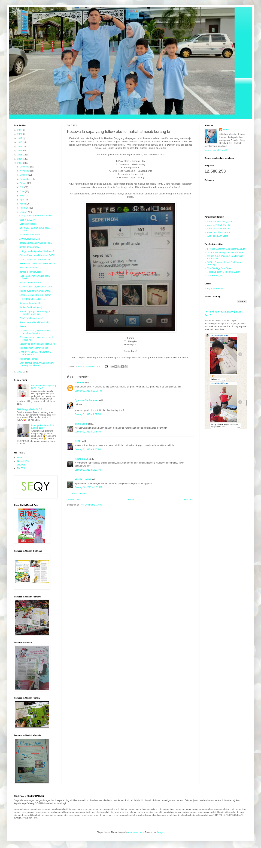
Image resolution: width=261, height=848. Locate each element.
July (22, 187)
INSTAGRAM (23, 461)
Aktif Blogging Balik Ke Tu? (29, 409)
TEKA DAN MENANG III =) (32, 299)
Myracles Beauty (215, 288)
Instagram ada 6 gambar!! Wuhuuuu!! (36, 251)
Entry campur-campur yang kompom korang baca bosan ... (36, 364)
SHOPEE (21, 465)
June (22, 191)
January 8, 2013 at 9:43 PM (88, 449)
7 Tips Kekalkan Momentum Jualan (223, 272)
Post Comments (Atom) (91, 505)
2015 (20, 155)
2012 (20, 372)
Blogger (160, 832)
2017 (20, 146)
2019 (20, 138)
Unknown (79, 382)
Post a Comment (79, 493)
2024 (20, 134)
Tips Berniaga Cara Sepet (219, 268)
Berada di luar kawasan (30, 272)
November (25, 171)
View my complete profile (216, 150)
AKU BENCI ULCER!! (29, 239)
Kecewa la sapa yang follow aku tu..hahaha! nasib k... (34, 331)
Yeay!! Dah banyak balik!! (31, 318)
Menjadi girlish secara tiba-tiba (33, 348)
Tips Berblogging (215, 275)
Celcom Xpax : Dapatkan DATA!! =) (35, 286)
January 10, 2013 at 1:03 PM (88, 487)
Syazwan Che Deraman (86, 400)
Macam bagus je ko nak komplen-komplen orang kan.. (35, 312)
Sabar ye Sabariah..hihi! (30, 303)
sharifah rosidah (83, 479)
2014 (20, 159)
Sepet (226, 129)
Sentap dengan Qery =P (30, 247)
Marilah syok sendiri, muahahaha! (35, 291)
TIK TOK (21, 468)
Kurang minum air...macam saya (34, 259)
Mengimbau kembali (28, 359)
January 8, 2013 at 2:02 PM (88, 414)
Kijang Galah (81, 459)
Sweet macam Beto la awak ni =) (34, 322)
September (25, 179)
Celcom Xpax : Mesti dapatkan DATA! (37, 255)
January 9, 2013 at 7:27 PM (88, 470)
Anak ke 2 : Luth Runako (218, 225)
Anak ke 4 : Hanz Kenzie (218, 232)
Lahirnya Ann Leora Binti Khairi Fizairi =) (42, 426)
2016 (20, 150)
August (23, 183)
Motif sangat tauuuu (28, 267)
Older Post (188, 499)
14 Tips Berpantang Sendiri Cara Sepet (225, 252)
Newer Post (73, 499)
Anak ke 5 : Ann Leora (217, 236)
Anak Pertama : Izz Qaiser (219, 221)
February (24, 208)
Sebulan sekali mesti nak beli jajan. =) (37, 344)
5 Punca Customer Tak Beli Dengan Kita (226, 249)
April (22, 200)
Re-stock (23, 326)
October (24, 175)
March (23, 204)
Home (131, 499)
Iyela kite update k (28, 224)
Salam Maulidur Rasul (29, 234)
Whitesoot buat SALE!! (30, 282)
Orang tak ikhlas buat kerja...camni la (36, 215)
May (22, 195)
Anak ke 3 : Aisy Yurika (218, 228)
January (24, 212)
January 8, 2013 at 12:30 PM (88, 391)
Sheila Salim (81, 424)
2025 (20, 130)
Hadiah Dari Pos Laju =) (30, 307)
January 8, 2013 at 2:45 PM (88, 432)
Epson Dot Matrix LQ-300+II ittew (35, 295)
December (25, 167)
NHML (78, 441)
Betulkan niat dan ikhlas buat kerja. (35, 243)
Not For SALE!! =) (27, 220)
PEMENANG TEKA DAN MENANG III (37, 263)
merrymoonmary (135, 832)
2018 (20, 142)
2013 (20, 163)
